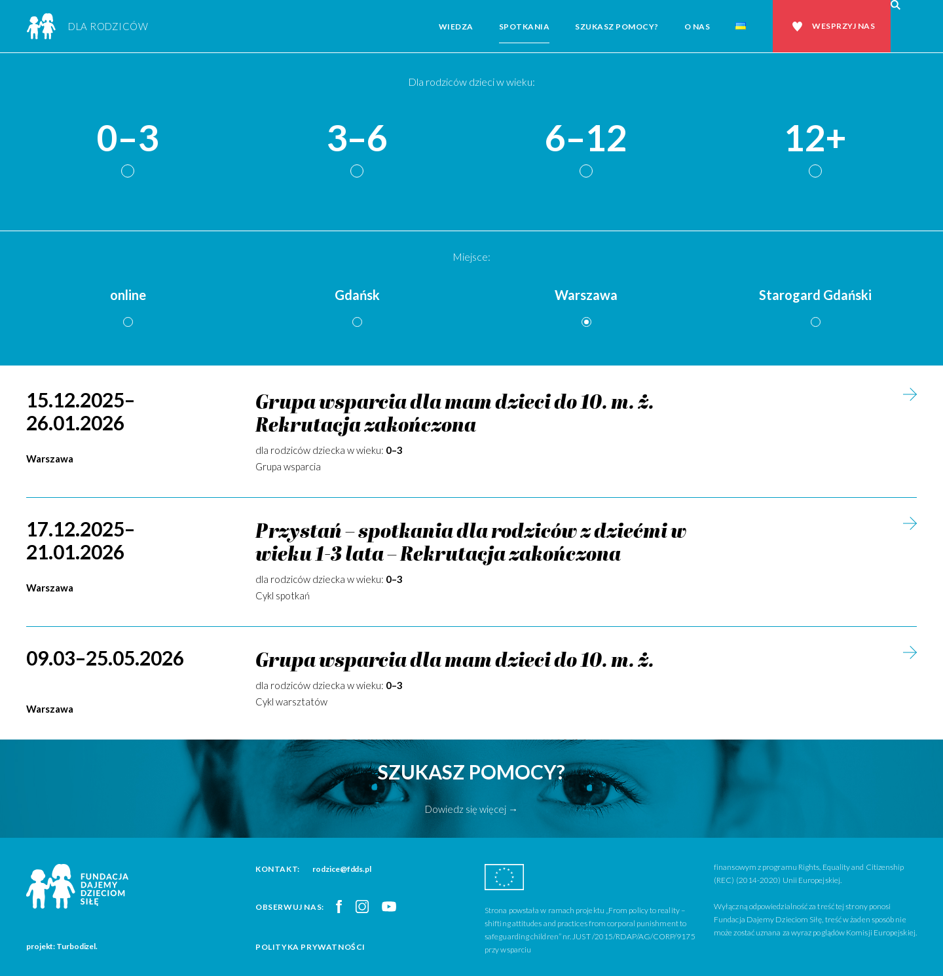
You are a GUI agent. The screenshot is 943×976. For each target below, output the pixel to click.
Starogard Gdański (815, 295)
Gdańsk (357, 295)
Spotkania (524, 26)
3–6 (357, 138)
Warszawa (586, 295)
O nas (697, 26)
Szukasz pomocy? (617, 26)
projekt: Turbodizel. (62, 946)
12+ (815, 138)
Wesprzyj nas (843, 26)
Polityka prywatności (310, 947)
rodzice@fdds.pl (341, 869)
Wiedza (456, 26)
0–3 (127, 138)
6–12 (586, 138)
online (128, 295)
